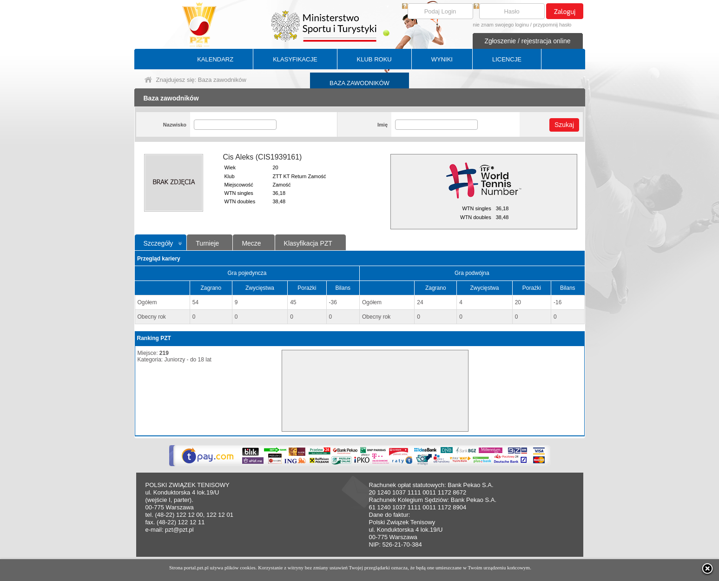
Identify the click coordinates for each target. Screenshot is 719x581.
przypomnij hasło (552, 24)
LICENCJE (506, 59)
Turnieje (207, 243)
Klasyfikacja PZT (308, 243)
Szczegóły (158, 243)
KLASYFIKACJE (295, 59)
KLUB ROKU (374, 59)
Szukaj (564, 124)
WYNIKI (442, 59)
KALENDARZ (215, 59)
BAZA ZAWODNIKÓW (359, 83)
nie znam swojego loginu (500, 24)
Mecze (251, 243)
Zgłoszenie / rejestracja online (527, 41)
